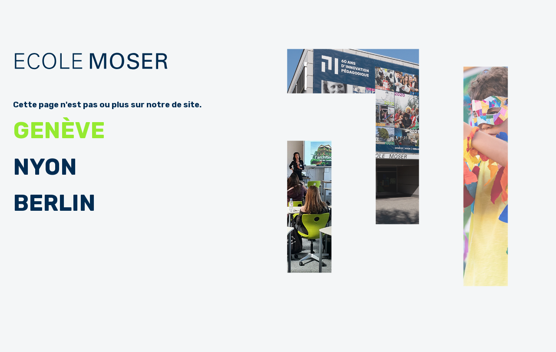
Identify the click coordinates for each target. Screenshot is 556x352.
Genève (59, 130)
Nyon (45, 167)
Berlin (54, 203)
